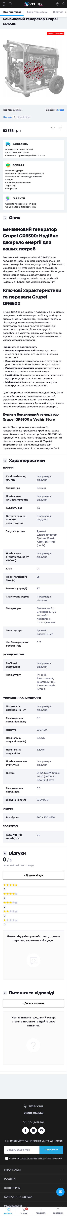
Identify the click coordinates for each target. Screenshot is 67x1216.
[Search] (10, 4)
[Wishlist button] (53, 128)
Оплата (18, 165)
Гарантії (19, 198)
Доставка (20, 143)
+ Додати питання (33, 1003)
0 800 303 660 (33, 1113)
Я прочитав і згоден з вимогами (35, 1158)
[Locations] (57, 4)
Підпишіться (51, 1149)
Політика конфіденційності (32, 1158)
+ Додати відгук (33, 875)
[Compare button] (61, 128)
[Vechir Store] (33, 4)
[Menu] (4, 4)
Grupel (60, 110)
